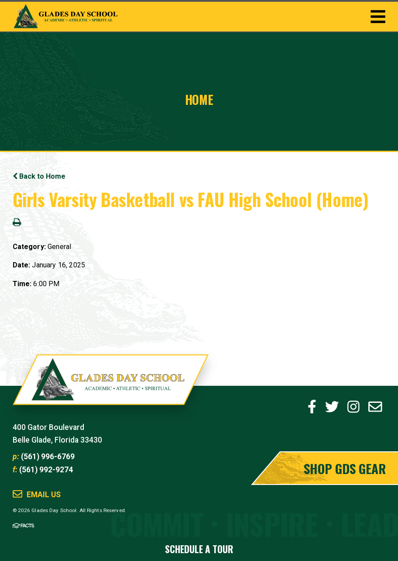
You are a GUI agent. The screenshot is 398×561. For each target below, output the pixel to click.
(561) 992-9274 (46, 469)
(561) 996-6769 (48, 456)
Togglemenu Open (378, 16)
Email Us (44, 495)
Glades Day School (110, 386)
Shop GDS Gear (345, 468)
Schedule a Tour (199, 549)
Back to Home (39, 176)
